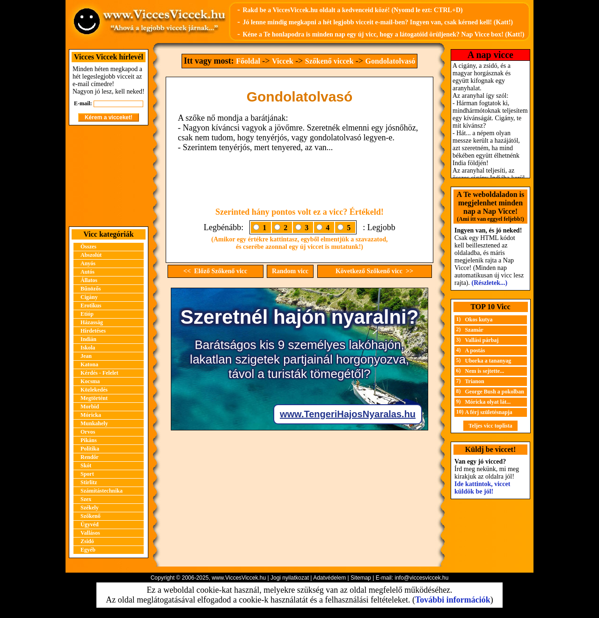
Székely (89, 507)
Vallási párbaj (482, 340)
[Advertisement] (108, 176)
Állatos (88, 280)
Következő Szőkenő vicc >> (374, 271)
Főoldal (248, 61)
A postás (475, 350)
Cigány (89, 297)
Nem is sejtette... (484, 371)
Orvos (87, 432)
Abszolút (91, 255)
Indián (88, 339)
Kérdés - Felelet (99, 373)
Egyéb (87, 549)
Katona (89, 364)
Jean (86, 356)
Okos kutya (479, 319)
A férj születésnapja (488, 412)
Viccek (282, 61)
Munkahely (94, 423)
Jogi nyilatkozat (289, 577)
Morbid (89, 406)
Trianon (474, 381)
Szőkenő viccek (329, 61)
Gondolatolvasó (390, 61)
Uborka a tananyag (488, 360)
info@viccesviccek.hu (421, 577)
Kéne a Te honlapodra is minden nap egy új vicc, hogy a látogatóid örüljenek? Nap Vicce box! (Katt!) (383, 34)
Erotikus (90, 305)
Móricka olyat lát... (488, 402)
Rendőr (89, 457)
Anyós (87, 263)
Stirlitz (88, 482)
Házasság (91, 322)
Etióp (87, 314)
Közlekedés (94, 389)
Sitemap (361, 577)
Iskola (87, 347)
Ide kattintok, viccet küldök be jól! (482, 487)
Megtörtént (94, 398)
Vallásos (90, 533)
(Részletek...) (490, 282)
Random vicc (290, 271)
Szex (85, 499)
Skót (85, 465)
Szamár (474, 330)
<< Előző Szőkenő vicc (215, 271)
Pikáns (88, 440)
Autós (87, 272)
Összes (88, 246)
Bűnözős (90, 288)
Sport (87, 474)
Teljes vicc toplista (490, 425)
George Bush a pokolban (494, 391)
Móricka (90, 415)
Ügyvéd (89, 524)
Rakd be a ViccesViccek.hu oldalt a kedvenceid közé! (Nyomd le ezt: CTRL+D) (352, 10)
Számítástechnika (101, 490)
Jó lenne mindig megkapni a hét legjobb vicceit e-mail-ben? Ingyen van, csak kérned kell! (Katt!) (377, 22)
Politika (89, 448)
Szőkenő (90, 516)
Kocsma (90, 381)
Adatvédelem (329, 577)
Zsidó (87, 541)
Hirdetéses (93, 330)
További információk (452, 599)
